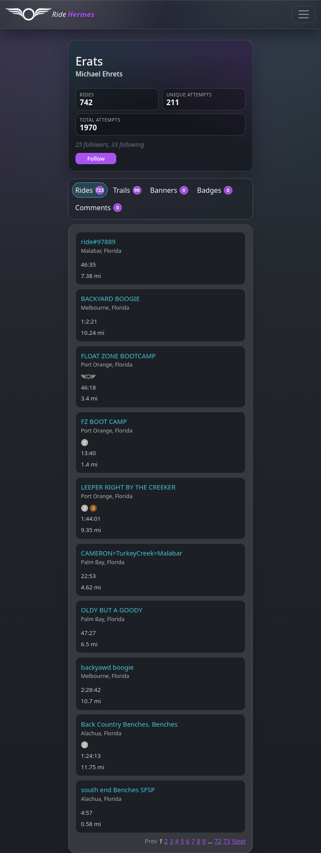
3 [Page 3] (171, 841)
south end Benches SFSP (118, 789)
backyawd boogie (107, 667)
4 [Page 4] (177, 841)
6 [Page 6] (188, 841)
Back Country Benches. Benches (129, 724)
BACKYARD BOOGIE (110, 298)
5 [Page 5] (182, 841)
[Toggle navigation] (304, 14)
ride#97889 (98, 241)
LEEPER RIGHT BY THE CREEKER (128, 487)
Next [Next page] (239, 841)
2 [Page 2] (166, 841)
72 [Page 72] (217, 841)
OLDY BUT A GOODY (112, 609)
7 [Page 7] (193, 841)
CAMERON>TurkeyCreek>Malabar (132, 553)
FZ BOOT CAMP (104, 421)
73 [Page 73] (226, 841)
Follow (96, 158)
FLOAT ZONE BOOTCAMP (118, 355)
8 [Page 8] (198, 841)
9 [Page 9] (204, 841)
